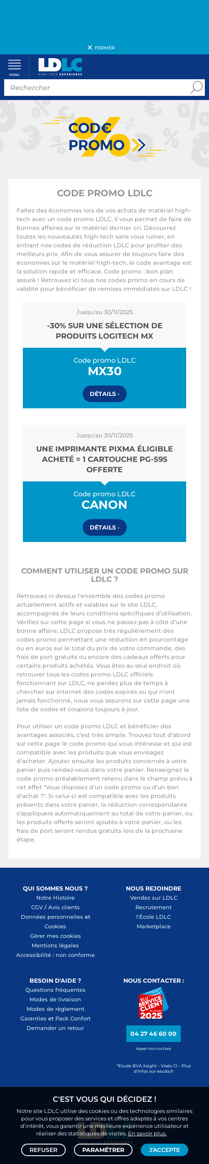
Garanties (33, 1018)
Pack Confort (73, 1018)
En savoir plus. (147, 1133)
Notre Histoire (55, 897)
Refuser (43, 1150)
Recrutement (153, 907)
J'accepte (164, 1150)
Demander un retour (55, 1028)
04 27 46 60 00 (153, 1033)
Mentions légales (55, 945)
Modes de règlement (55, 1008)
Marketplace (154, 926)
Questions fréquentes (55, 989)
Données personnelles (52, 916)
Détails (105, 394)
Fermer (105, 47)
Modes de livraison (55, 999)
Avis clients (64, 907)
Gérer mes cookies (55, 935)
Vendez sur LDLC (153, 897)
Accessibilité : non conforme (55, 955)
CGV (37, 907)
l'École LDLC (153, 916)
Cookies (55, 926)
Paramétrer (103, 1150)
